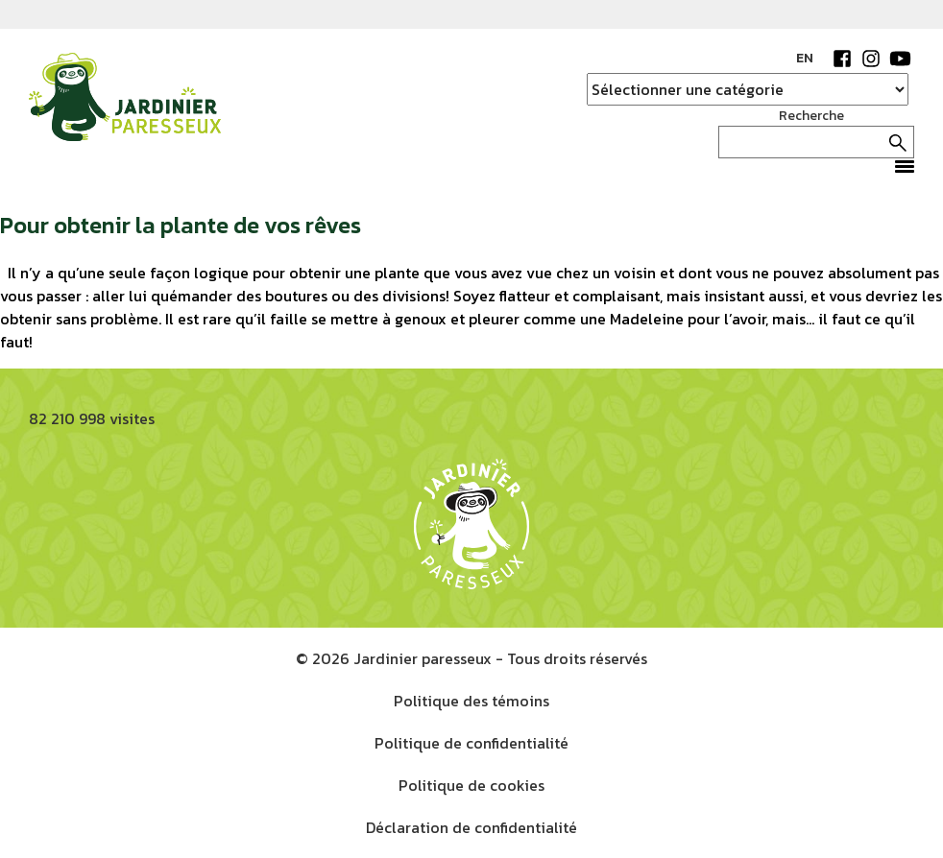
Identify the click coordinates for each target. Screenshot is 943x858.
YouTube (899, 58)
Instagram (871, 58)
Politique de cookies (471, 785)
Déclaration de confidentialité (471, 827)
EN (804, 58)
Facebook (842, 58)
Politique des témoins (471, 700)
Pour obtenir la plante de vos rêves (180, 225)
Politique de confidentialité (471, 742)
